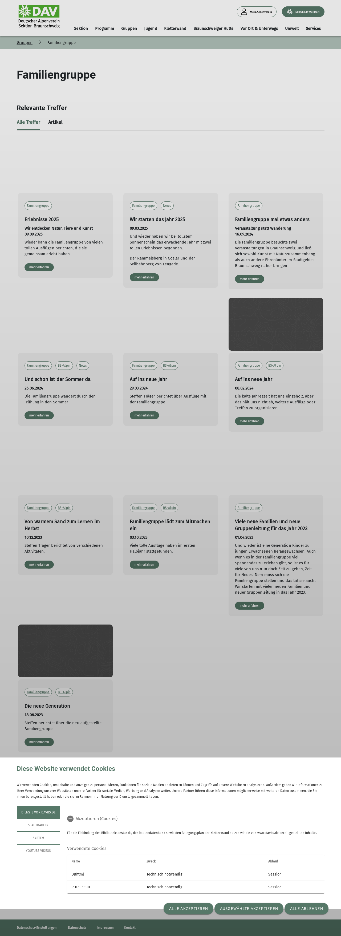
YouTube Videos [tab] (38, 851)
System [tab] (38, 838)
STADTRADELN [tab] (38, 825)
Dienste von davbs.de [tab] (38, 812)
